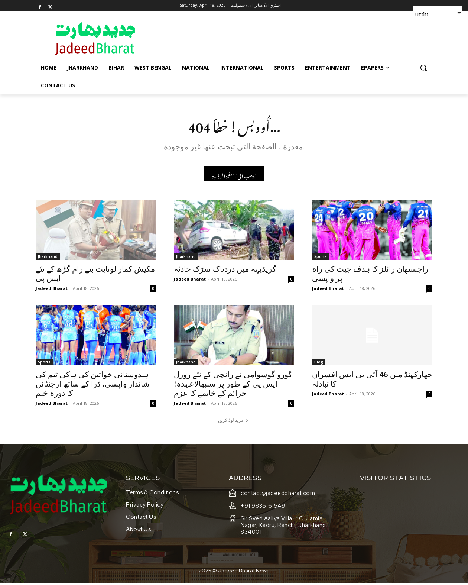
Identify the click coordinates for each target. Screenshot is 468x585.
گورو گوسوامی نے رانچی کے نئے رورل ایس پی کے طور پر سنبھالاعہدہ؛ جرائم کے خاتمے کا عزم (233, 386)
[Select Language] (437, 13)
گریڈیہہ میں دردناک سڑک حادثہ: (226, 271)
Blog (318, 364)
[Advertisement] (290, 38)
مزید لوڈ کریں (233, 422)
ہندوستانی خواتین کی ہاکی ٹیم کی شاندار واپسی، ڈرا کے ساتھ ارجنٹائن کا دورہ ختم (93, 386)
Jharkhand (48, 258)
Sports (320, 258)
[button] (423, 68)
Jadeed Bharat (52, 290)
